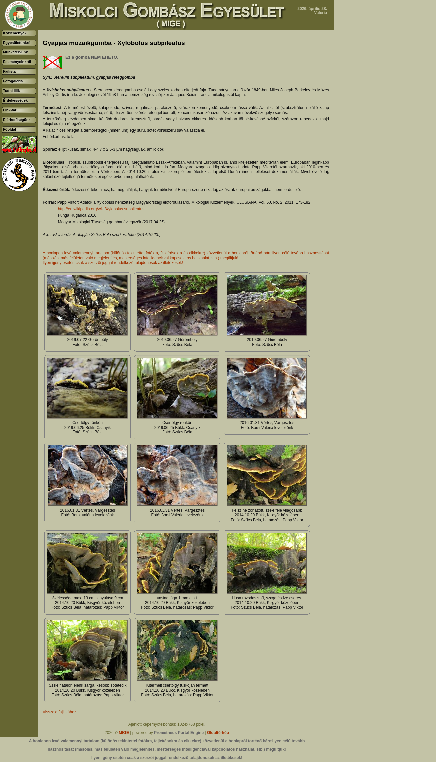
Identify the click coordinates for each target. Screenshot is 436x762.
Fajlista (9, 71)
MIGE (124, 732)
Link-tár (9, 110)
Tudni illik (11, 91)
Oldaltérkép (218, 732)
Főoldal (9, 129)
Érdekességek (15, 100)
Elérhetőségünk (17, 120)
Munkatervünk (15, 52)
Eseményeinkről (17, 62)
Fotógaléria (13, 81)
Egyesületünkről (17, 43)
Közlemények (14, 33)
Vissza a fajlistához (59, 712)
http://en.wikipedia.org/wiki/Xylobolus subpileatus (101, 209)
